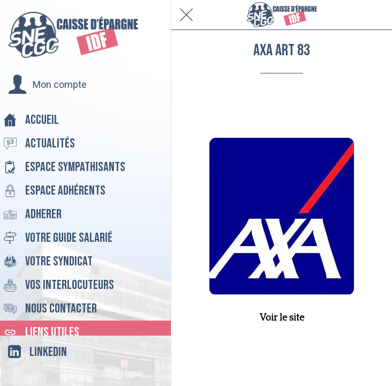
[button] (47, 84)
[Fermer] (186, 15)
